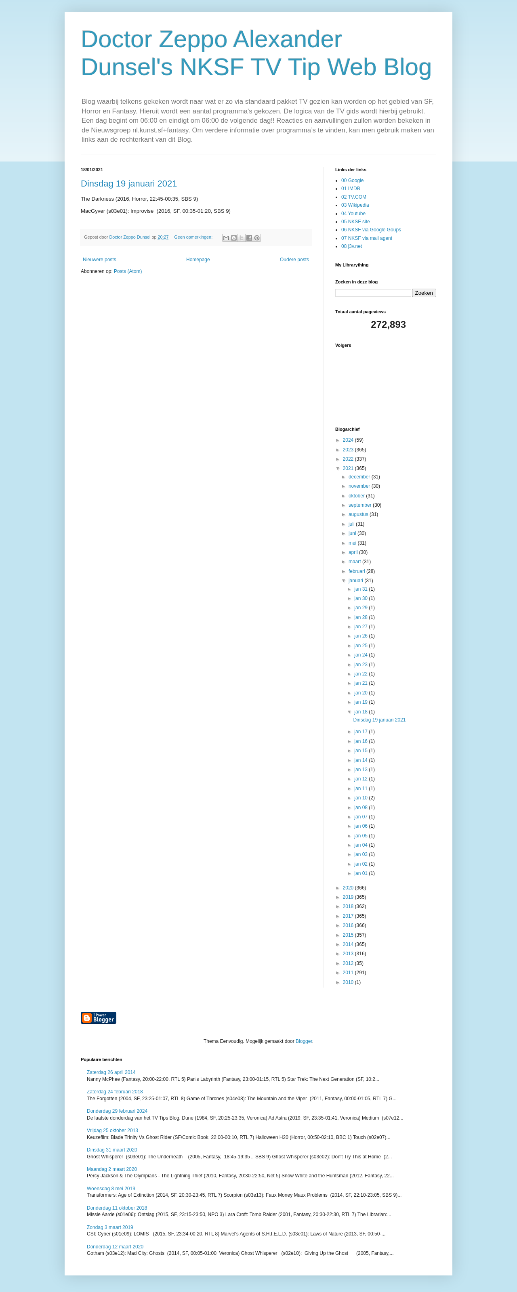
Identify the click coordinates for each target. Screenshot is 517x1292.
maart (355, 561)
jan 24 (361, 655)
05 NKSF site (355, 221)
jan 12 (361, 779)
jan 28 (361, 617)
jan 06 (361, 826)
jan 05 (361, 836)
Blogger (304, 1041)
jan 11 (361, 788)
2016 (349, 925)
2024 (349, 440)
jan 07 (361, 817)
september (361, 505)
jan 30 (361, 598)
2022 (349, 459)
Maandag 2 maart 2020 (112, 1169)
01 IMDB (350, 188)
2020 (349, 888)
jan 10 (361, 798)
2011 (349, 972)
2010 (349, 982)
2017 (349, 916)
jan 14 (361, 760)
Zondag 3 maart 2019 (110, 1227)
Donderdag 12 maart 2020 (115, 1247)
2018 (349, 906)
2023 (349, 450)
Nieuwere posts (99, 259)
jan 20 (361, 693)
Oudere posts (294, 259)
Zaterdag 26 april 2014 (111, 1072)
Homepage (198, 259)
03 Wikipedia (355, 205)
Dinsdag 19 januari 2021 (129, 183)
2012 (349, 963)
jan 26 (361, 636)
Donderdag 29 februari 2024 (117, 1111)
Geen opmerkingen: (194, 237)
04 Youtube (353, 213)
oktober (357, 496)
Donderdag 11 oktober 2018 (117, 1208)
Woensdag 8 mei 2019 (111, 1188)
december (360, 477)
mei (353, 543)
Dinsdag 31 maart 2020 (112, 1150)
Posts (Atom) (128, 271)
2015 (349, 935)
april (354, 552)
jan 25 (361, 645)
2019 (349, 897)
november (360, 486)
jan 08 (361, 807)
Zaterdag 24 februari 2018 (115, 1092)
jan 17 (361, 731)
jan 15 (361, 750)
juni (353, 533)
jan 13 (361, 769)
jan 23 (361, 664)
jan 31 (361, 589)
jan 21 (361, 683)
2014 (349, 944)
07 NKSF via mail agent (366, 238)
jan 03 (361, 854)
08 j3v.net (351, 246)
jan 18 (361, 712)
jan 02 (361, 864)
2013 (349, 953)
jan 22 (361, 674)
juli (352, 524)
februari (357, 571)
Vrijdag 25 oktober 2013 (112, 1130)
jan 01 (361, 873)
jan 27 (361, 626)
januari (356, 580)
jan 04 (361, 845)
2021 (349, 468)
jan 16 (361, 741)
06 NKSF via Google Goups (371, 230)
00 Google (352, 180)
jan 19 (361, 702)
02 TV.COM (353, 197)
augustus (359, 514)
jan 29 (361, 607)
